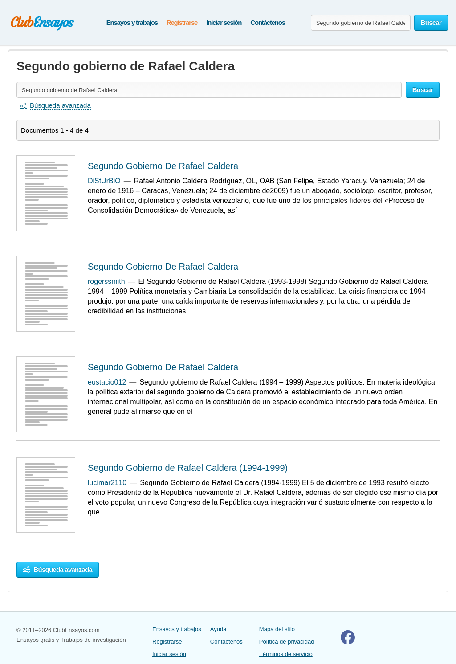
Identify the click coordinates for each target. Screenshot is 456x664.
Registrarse (182, 22)
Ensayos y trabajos (132, 22)
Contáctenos (267, 22)
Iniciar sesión (223, 22)
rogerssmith (106, 281)
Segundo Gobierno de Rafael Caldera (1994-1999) (188, 468)
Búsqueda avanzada (57, 569)
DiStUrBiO (104, 181)
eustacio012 (107, 382)
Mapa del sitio (277, 629)
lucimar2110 (107, 482)
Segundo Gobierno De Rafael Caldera (163, 166)
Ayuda (218, 629)
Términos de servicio (286, 654)
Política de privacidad (286, 641)
